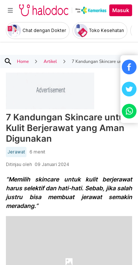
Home (23, 61)
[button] (129, 67)
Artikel (50, 61)
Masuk (120, 10)
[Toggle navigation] (10, 10)
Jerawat (16, 152)
